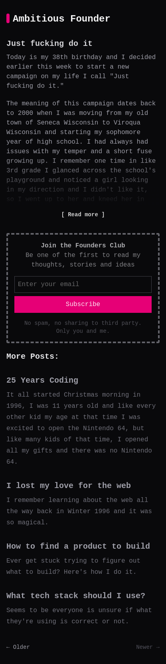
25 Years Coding (42, 380)
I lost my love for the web (68, 485)
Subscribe (83, 304)
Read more (83, 214)
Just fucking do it (49, 43)
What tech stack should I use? (75, 596)
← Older (18, 647)
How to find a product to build (78, 546)
